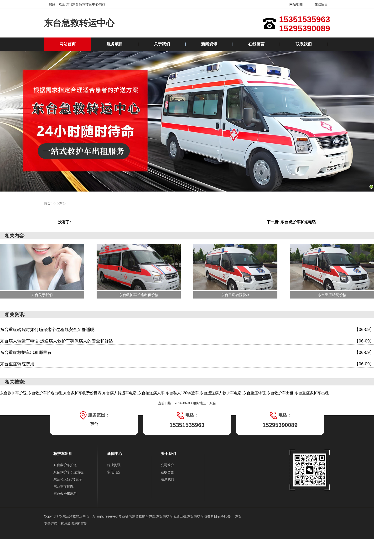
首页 (47, 203)
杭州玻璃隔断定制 (74, 523)
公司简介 (167, 465)
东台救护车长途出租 (68, 472)
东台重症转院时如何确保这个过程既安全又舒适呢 (187, 329)
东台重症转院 (63, 486)
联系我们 (304, 44)
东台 (238, 516)
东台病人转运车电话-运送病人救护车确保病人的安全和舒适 (187, 341)
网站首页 (67, 44)
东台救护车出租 (65, 494)
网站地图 (293, 4)
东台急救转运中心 (79, 23)
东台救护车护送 (65, 465)
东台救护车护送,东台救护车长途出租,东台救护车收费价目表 (176, 516)
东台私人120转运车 (67, 479)
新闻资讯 (209, 44)
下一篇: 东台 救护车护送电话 (291, 222)
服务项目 (115, 44)
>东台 (61, 203)
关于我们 (162, 44)
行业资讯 (113, 465)
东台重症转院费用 (187, 364)
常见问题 (113, 472)
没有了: (64, 222)
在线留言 (318, 4)
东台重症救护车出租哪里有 (187, 352)
